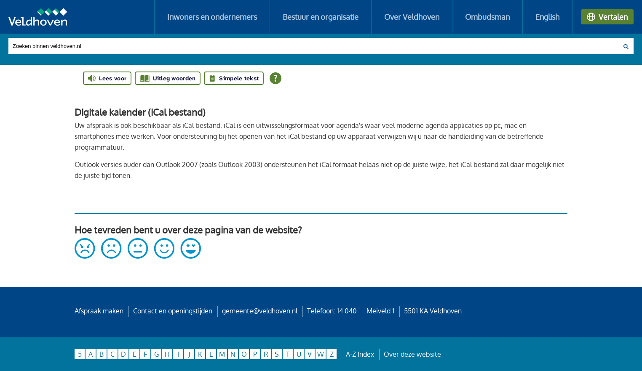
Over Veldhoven (411, 16)
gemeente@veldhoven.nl (259, 311)
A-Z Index (360, 354)
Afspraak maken (99, 311)
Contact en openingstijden (172, 311)
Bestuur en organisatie (320, 16)
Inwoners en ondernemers (212, 16)
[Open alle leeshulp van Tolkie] (275, 78)
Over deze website (412, 354)
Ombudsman (487, 16)
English (547, 16)
